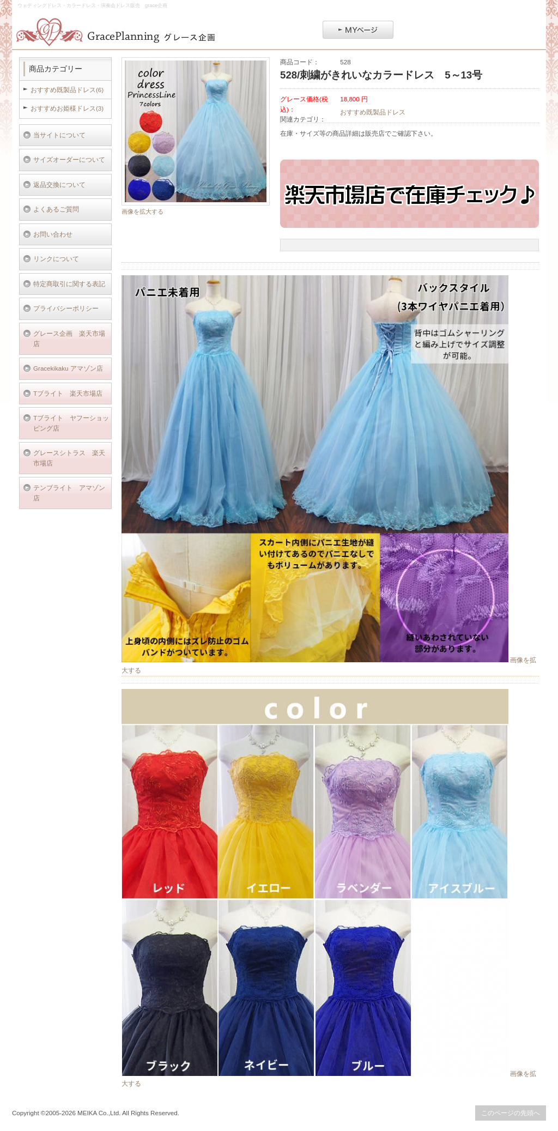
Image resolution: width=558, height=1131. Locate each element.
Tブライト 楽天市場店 (67, 393)
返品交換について (59, 184)
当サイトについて (59, 134)
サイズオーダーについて (69, 159)
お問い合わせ (52, 234)
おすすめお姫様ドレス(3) (67, 108)
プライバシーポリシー (66, 308)
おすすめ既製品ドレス (372, 112)
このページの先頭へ (510, 1112)
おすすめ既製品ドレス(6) (67, 89)
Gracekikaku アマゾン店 (68, 368)
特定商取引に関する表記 (69, 283)
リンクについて (56, 258)
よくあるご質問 (56, 209)
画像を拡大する (142, 211)
